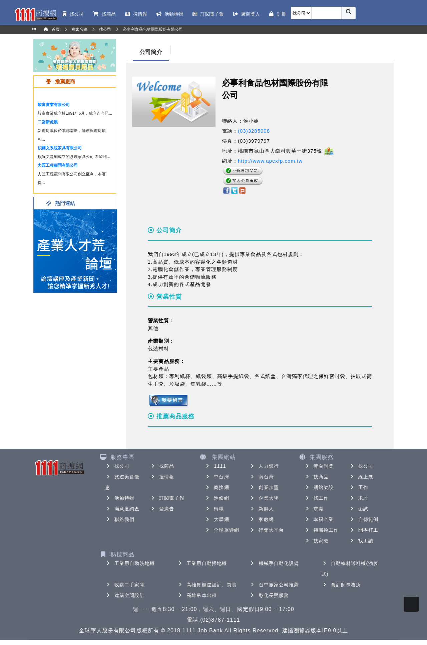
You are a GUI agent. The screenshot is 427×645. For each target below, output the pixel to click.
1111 (215, 466)
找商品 (162, 466)
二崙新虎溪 (48, 122)
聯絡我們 (119, 519)
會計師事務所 (341, 584)
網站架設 (319, 487)
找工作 (316, 498)
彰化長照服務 (269, 595)
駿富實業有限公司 (54, 104)
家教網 (261, 519)
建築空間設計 (125, 595)
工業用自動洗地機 (130, 563)
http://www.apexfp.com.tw (270, 161)
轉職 (214, 508)
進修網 (216, 498)
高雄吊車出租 (197, 595)
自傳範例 (363, 519)
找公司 (117, 466)
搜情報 (162, 476)
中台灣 (216, 476)
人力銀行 (264, 466)
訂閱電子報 (167, 498)
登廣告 (162, 508)
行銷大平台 (266, 530)
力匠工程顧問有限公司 (58, 165)
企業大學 (264, 498)
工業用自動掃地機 (202, 563)
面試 (358, 508)
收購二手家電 (125, 584)
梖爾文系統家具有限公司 (60, 148)
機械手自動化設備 (274, 563)
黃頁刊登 (319, 466)
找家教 (316, 540)
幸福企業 (319, 519)
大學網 (216, 519)
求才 (358, 498)
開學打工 (363, 530)
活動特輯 (119, 498)
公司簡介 (150, 52)
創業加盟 (264, 487)
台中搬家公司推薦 (274, 584)
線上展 (361, 476)
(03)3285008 (254, 131)
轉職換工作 (321, 530)
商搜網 (216, 487)
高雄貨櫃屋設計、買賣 (207, 584)
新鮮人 (261, 508)
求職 (314, 508)
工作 (358, 487)
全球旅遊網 (221, 530)
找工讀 (361, 540)
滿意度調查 (122, 508)
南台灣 (261, 476)
